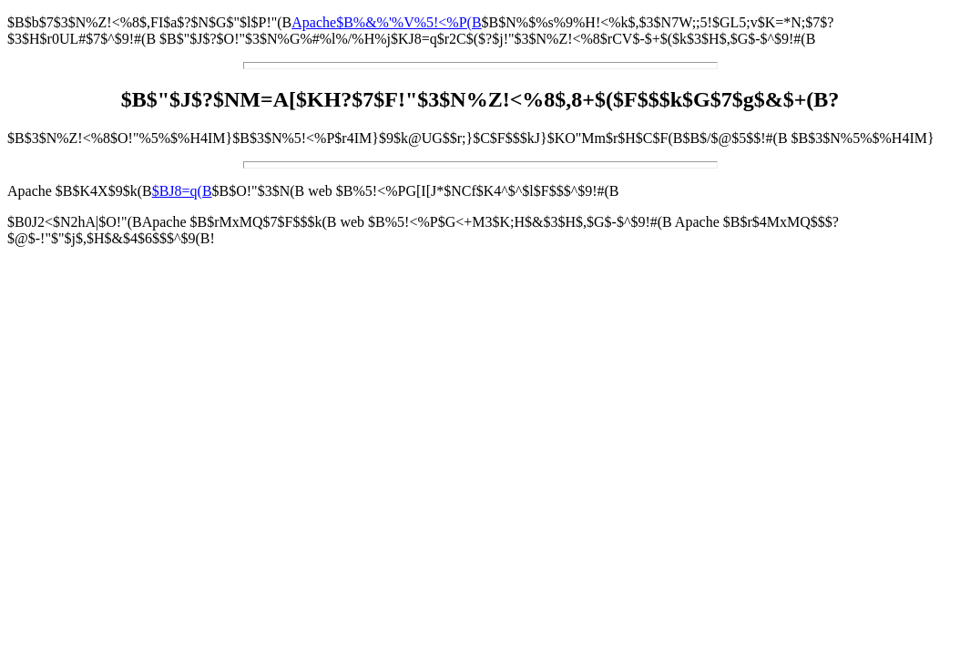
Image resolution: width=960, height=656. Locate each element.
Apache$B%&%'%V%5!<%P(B (386, 22)
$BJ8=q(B (182, 191)
